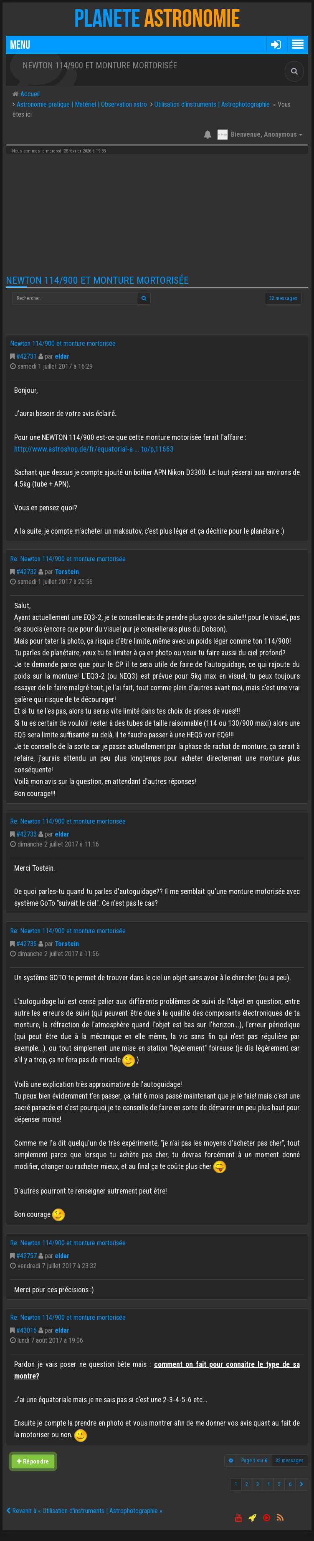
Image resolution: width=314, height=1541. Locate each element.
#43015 (26, 1330)
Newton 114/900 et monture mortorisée (97, 280)
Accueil (29, 94)
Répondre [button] (33, 1461)
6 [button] (290, 1484)
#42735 (26, 944)
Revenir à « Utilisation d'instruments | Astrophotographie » (84, 1511)
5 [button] (279, 1484)
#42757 (26, 1256)
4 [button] (268, 1484)
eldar (62, 356)
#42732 (26, 572)
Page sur (254, 1461)
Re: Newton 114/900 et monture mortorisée (68, 559)
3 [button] (257, 1484)
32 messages (283, 298)
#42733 (26, 834)
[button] (275, 44)
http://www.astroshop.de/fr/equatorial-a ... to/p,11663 (94, 449)
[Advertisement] (157, 214)
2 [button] (247, 1484)
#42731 (26, 356)
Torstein (67, 572)
